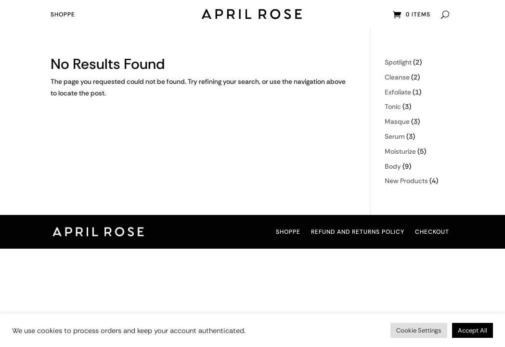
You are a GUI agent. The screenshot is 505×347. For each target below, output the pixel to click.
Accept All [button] (472, 330)
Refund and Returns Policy (357, 232)
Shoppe (63, 14)
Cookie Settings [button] (418, 330)
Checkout (432, 232)
